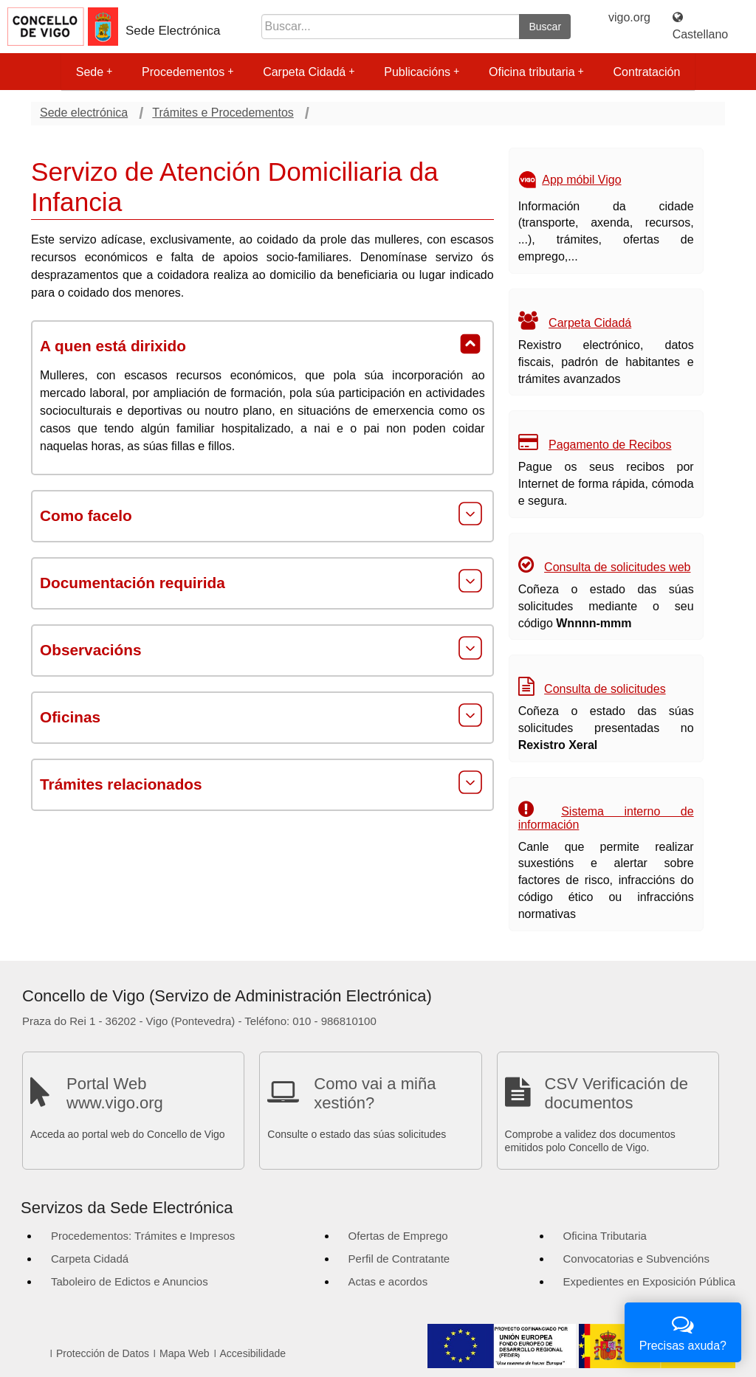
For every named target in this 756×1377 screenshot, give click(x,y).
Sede (94, 72)
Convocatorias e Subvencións (636, 1258)
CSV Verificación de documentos (616, 1093)
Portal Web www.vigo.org (114, 1093)
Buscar (545, 26)
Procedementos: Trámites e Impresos (143, 1235)
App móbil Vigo (581, 179)
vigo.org (629, 17)
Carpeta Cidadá (308, 72)
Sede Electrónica (173, 30)
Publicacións (421, 72)
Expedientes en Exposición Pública (649, 1281)
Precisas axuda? (682, 1331)
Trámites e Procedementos (222, 112)
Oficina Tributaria (605, 1235)
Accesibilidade (253, 1353)
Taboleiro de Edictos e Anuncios (129, 1281)
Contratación (647, 72)
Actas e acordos (388, 1281)
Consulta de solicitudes (605, 689)
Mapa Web (184, 1353)
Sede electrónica (84, 112)
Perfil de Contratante (399, 1258)
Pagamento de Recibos (610, 444)
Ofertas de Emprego (398, 1235)
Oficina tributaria (536, 72)
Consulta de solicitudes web (617, 567)
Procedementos (187, 72)
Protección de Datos (102, 1353)
